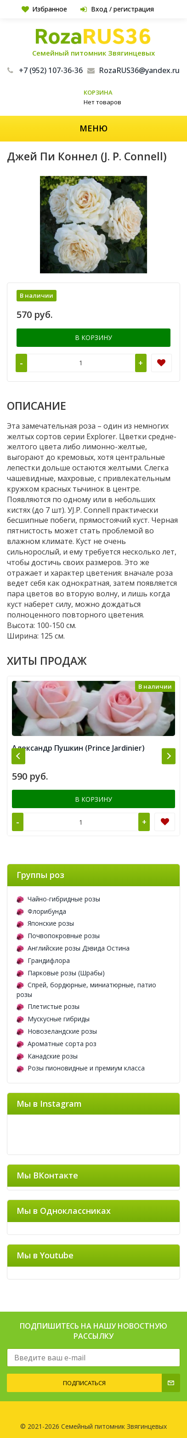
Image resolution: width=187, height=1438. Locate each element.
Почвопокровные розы (58, 935)
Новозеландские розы (57, 1031)
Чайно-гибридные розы (58, 899)
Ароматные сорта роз (56, 1043)
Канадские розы (47, 1056)
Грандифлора (43, 960)
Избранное (44, 9)
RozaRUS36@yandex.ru (133, 70)
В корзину (93, 337)
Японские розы (45, 923)
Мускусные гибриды (53, 1018)
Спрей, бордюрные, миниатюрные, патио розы (86, 989)
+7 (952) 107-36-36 (45, 70)
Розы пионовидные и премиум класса (81, 1068)
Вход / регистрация (117, 9)
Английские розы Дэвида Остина (73, 948)
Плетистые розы (48, 1006)
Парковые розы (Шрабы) (61, 972)
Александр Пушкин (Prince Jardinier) (78, 748)
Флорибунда (41, 911)
